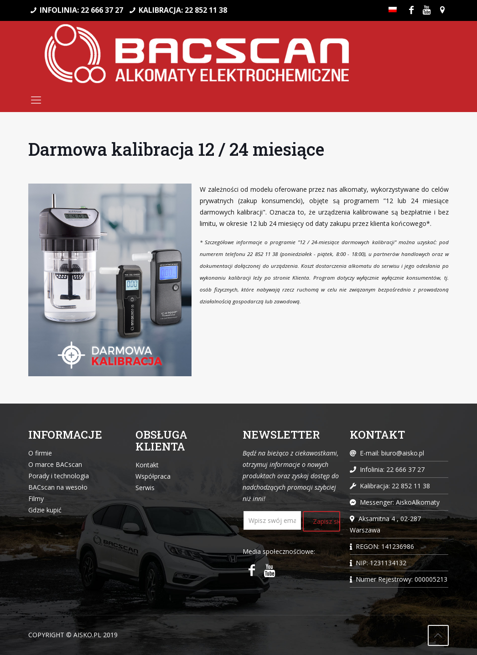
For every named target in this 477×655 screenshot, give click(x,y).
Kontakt (147, 465)
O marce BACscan (55, 464)
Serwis (145, 487)
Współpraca (153, 476)
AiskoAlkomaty (418, 502)
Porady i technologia (58, 475)
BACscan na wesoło (58, 487)
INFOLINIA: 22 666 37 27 (81, 10)
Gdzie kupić (45, 510)
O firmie (40, 453)
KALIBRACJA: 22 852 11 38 (183, 10)
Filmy (36, 498)
